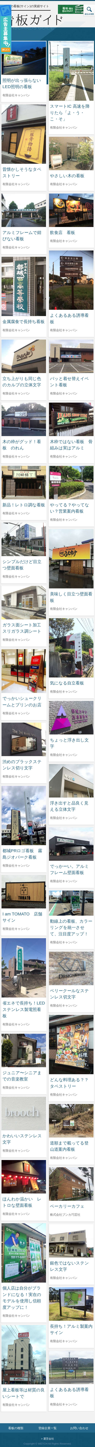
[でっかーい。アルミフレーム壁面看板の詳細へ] (71, 843)
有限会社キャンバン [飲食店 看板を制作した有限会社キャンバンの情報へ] (63, 241)
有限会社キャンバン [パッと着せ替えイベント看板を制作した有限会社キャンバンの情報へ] (63, 393)
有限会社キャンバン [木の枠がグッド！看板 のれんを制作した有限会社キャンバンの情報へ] (16, 456)
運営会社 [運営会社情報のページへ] (48, 1438)
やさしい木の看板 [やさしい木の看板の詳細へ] (67, 175)
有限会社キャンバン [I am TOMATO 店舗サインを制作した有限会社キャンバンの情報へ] (16, 928)
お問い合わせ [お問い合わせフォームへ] (79, 1428)
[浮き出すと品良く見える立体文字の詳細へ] (71, 780)
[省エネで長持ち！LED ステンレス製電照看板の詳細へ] (24, 967)
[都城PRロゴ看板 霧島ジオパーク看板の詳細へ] (24, 815)
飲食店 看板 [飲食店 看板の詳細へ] (62, 232)
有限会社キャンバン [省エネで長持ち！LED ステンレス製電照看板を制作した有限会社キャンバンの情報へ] (16, 1024)
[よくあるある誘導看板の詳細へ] (71, 279)
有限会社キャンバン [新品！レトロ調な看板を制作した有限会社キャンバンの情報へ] (16, 513)
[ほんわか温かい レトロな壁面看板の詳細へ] (24, 1176)
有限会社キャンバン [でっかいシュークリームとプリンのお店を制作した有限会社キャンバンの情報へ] (16, 713)
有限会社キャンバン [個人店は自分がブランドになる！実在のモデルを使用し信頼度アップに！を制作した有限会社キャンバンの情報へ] (16, 1315)
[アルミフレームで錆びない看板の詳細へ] (24, 210)
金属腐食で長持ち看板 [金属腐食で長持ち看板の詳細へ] (23, 321)
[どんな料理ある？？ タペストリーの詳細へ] (71, 1044)
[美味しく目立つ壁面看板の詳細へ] (71, 558)
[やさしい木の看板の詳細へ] (71, 153)
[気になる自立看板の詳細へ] (71, 647)
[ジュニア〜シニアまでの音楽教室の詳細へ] (24, 1050)
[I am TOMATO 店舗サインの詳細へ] (24, 891)
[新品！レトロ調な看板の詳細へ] (24, 482)
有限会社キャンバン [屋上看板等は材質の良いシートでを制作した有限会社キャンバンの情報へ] (16, 1404)
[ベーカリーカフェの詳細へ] (71, 1183)
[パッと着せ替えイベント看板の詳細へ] (71, 356)
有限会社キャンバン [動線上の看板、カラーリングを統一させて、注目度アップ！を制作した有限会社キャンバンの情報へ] (63, 942)
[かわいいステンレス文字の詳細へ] (24, 1113)
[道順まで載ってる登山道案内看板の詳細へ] (71, 1120)
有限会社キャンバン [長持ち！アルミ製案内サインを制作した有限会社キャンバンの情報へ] (63, 1341)
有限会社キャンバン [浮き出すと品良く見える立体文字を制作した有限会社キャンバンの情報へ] (63, 818)
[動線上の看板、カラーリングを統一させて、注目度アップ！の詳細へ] (71, 902)
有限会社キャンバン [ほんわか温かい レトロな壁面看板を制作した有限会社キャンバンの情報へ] (16, 1213)
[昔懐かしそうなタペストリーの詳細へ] (24, 133)
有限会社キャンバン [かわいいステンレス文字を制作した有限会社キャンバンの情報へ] (16, 1150)
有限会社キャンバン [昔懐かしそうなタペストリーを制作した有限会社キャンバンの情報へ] (16, 184)
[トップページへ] (32, 21)
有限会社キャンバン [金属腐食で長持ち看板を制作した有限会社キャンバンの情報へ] (16, 330)
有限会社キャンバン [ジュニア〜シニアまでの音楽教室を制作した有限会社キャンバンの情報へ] (16, 1087)
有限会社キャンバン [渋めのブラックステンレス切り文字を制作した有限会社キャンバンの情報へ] (16, 776)
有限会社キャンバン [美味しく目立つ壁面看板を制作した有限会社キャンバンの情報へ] (63, 608)
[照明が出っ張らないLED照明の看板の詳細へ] (24, 57)
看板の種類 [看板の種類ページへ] (15, 1428)
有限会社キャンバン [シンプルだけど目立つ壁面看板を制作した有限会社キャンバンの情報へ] (16, 576)
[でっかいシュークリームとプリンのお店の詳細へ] (24, 670)
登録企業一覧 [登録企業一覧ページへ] (47, 1428)
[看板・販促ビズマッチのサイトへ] (73, 9)
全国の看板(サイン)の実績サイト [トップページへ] (26, 6)
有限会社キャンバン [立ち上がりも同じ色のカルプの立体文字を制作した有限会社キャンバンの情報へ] (16, 393)
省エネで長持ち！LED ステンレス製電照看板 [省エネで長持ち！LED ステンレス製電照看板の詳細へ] (25, 1009)
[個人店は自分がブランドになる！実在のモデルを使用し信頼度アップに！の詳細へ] (24, 1252)
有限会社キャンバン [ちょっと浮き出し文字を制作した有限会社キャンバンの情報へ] (63, 754)
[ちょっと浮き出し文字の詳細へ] (71, 717)
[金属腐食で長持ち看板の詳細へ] (24, 286)
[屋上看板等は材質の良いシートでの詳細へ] (24, 1354)
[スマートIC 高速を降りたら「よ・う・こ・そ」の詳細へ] (71, 70)
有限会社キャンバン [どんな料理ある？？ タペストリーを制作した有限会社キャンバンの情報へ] (63, 1094)
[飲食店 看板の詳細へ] (71, 210)
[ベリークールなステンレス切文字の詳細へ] (71, 968)
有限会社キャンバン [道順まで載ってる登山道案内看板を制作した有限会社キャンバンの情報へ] (63, 1157)
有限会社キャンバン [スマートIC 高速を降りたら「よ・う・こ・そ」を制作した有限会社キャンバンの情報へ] (63, 127)
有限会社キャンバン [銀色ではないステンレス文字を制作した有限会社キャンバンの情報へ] (63, 1277)
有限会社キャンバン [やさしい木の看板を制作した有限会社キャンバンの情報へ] (63, 184)
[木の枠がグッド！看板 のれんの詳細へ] (24, 419)
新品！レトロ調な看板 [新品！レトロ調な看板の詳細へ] (23, 505)
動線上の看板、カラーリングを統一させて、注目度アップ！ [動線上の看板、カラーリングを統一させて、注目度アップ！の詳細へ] (71, 927)
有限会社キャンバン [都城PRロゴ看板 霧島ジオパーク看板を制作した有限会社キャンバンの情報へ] (16, 865)
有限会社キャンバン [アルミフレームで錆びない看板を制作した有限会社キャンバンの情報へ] (16, 247)
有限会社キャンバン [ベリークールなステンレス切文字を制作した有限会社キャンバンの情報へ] (63, 1005)
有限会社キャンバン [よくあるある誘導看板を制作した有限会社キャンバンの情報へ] (63, 330)
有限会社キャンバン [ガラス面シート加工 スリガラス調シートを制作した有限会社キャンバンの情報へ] (16, 639)
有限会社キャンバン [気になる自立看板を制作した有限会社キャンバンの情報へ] (63, 691)
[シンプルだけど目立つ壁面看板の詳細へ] (24, 539)
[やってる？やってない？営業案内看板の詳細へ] (71, 482)
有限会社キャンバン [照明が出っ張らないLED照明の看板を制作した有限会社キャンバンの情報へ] (16, 95)
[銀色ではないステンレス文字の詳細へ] (71, 1240)
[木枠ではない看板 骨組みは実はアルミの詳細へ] (71, 419)
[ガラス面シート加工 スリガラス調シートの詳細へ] (24, 602)
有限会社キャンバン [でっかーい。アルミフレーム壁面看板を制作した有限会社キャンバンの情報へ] (63, 881)
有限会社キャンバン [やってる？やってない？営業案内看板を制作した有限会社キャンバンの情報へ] (63, 519)
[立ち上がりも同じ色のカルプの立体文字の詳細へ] (24, 356)
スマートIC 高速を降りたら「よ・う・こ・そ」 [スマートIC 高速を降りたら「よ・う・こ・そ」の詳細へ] (70, 112)
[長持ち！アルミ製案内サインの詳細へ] (71, 1303)
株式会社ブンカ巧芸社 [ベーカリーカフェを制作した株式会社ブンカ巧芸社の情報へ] (65, 1214)
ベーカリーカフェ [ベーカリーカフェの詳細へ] (67, 1206)
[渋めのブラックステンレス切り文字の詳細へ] (24, 739)
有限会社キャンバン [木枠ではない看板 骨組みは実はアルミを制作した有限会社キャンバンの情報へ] (63, 456)
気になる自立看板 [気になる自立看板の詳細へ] (67, 683)
